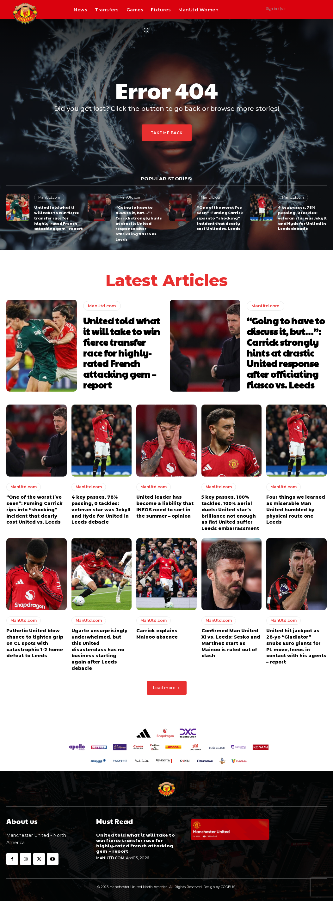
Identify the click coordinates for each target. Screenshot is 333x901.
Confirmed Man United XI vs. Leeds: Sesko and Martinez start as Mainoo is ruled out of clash (230, 643)
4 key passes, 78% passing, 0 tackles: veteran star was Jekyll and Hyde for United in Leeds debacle (302, 218)
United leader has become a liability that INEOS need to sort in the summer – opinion (165, 506)
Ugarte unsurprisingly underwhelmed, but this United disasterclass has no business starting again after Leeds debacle (99, 649)
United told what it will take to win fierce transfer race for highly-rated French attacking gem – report (58, 218)
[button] (146, 30)
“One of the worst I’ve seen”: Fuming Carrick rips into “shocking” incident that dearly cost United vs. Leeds (220, 218)
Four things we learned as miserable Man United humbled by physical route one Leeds (295, 509)
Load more (166, 687)
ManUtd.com (49, 197)
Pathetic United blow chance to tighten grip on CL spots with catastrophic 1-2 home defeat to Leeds (34, 643)
